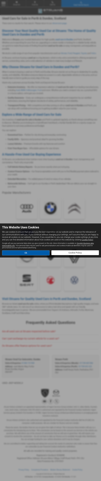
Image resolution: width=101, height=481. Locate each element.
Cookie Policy (87, 240)
